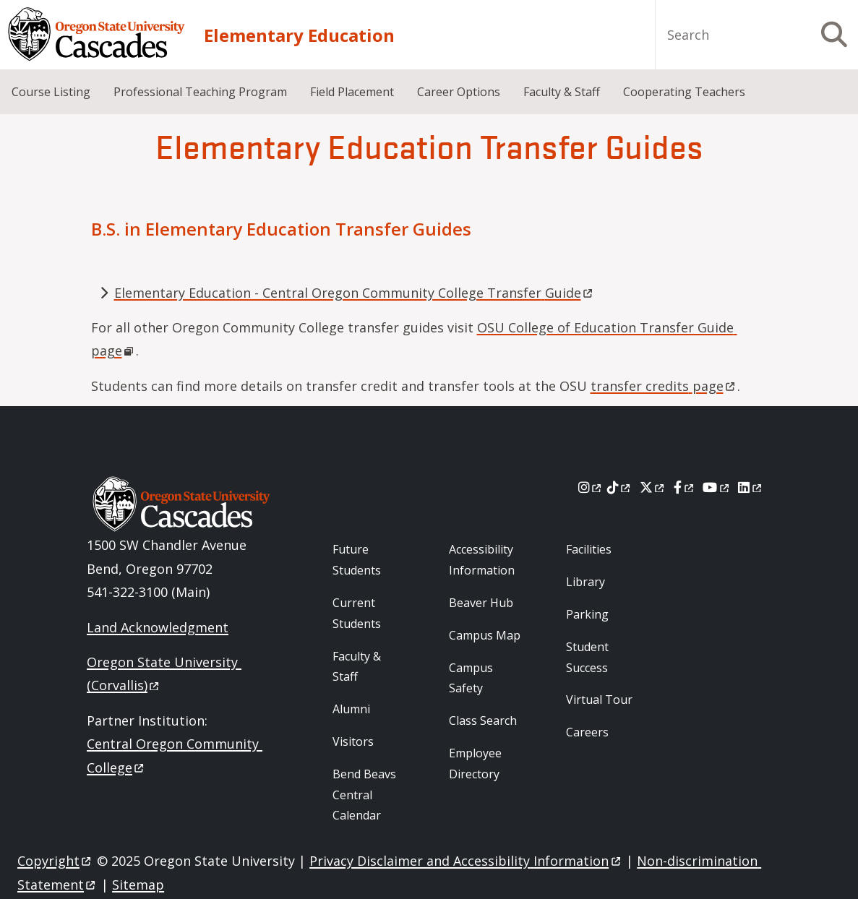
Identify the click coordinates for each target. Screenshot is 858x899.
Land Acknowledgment (157, 627)
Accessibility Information (482, 559)
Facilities (589, 549)
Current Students (357, 613)
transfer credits (664, 386)
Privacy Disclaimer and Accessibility (465, 860)
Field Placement (352, 92)
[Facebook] (684, 487)
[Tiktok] (619, 487)
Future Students (357, 559)
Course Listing (51, 92)
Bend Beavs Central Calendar (364, 795)
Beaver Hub (481, 603)
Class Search (483, 720)
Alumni (351, 709)
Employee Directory (475, 763)
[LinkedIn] (750, 487)
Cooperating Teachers (684, 92)
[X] (653, 487)
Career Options (458, 92)
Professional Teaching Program (200, 92)
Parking (587, 614)
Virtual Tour (599, 699)
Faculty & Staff (561, 92)
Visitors (353, 741)
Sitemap (138, 884)
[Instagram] (591, 487)
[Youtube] (717, 487)
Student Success (587, 657)
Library (585, 582)
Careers (587, 732)
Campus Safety (471, 678)
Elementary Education (299, 35)
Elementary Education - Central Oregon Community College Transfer (354, 292)
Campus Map (484, 635)
